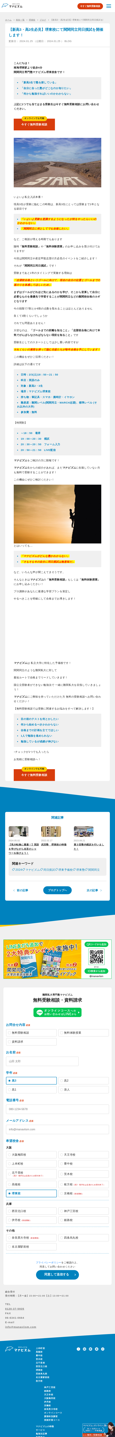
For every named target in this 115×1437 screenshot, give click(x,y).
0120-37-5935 (14, 1314)
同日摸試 (49, 875)
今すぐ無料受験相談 (90, 6)
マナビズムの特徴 (45, 1432)
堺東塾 (80, 875)
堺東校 (39, 1376)
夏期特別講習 (51, 1422)
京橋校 (47, 1412)
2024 (18, 875)
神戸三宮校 (49, 1393)
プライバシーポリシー (48, 1268)
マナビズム (33, 875)
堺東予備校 (65, 875)
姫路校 (47, 1397)
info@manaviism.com (20, 1332)
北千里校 (40, 1369)
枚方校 (39, 1387)
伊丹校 (47, 1408)
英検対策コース (52, 1426)
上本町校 (40, 1354)
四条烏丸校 (41, 1380)
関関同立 (94, 875)
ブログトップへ (57, 896)
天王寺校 (48, 1401)
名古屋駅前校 (42, 1383)
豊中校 (39, 1362)
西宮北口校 (41, 1372)
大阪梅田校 (49, 1404)
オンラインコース (53, 1419)
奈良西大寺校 (51, 1415)
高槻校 (39, 1358)
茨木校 (39, 1365)
